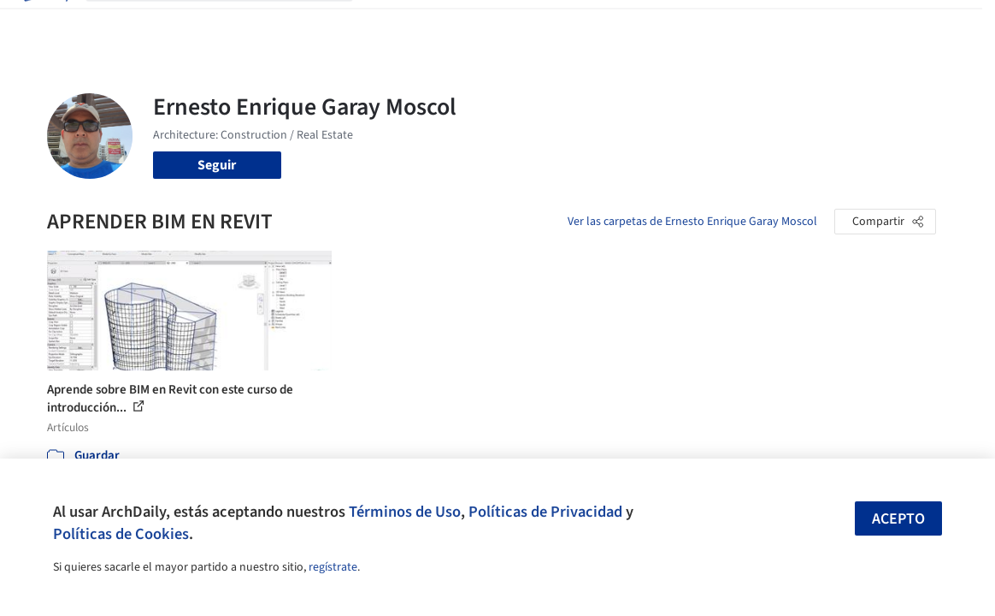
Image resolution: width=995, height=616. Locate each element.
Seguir (216, 165)
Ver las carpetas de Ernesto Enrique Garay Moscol (692, 222)
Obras (384, 24)
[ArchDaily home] (44, 24)
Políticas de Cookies (121, 534)
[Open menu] (951, 24)
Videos (664, 24)
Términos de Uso (405, 511)
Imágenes (440, 24)
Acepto (898, 519)
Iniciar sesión (753, 24)
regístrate (333, 567)
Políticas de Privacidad (545, 511)
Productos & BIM (527, 24)
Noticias (610, 24)
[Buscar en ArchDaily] (233, 24)
